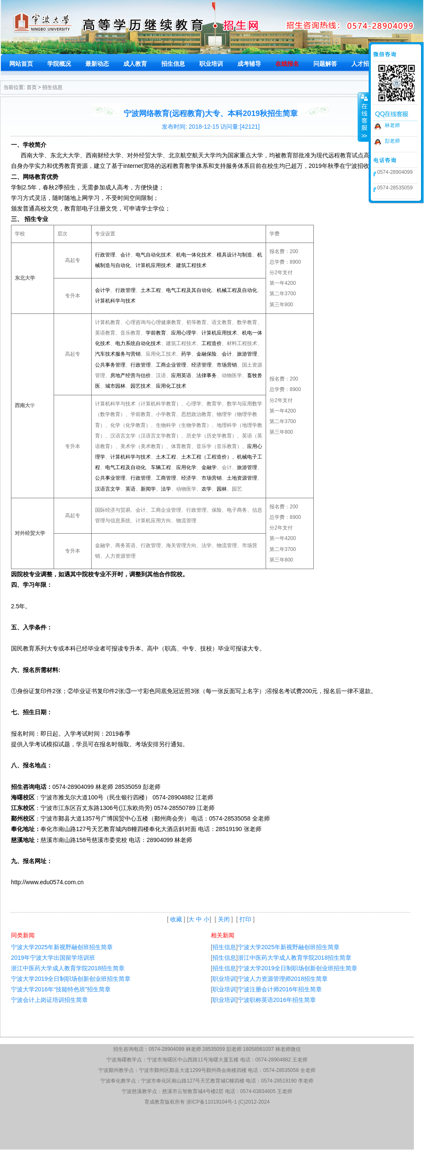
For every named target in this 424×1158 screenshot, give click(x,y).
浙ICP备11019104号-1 (211, 1102)
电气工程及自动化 (125, 467)
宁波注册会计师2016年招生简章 (280, 989)
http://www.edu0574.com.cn (47, 882)
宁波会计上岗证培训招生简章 (49, 999)
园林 (222, 489)
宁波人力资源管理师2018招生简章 (283, 978)
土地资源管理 (242, 478)
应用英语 (181, 375)
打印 (245, 919)
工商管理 (166, 478)
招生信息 (52, 87)
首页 (32, 87)
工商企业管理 (171, 365)
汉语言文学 (107, 489)
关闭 (224, 919)
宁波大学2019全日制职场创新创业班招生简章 (70, 978)
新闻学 (148, 489)
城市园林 (115, 386)
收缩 (364, 117)
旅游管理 (247, 354)
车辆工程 (161, 467)
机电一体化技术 (194, 255)
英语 (130, 489)
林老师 (392, 125)
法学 (166, 489)
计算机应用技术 (153, 265)
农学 (206, 489)
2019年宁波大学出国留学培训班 (53, 957)
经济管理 (201, 365)
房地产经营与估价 (130, 375)
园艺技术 (140, 386)
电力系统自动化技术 (138, 343)
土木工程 (151, 290)
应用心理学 (183, 333)
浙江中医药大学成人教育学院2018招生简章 (68, 968)
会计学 (102, 290)
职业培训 (224, 978)
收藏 (176, 919)
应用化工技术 (171, 386)
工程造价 (211, 343)
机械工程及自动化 (237, 290)
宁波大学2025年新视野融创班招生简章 (62, 947)
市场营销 (227, 365)
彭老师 (392, 141)
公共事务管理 (110, 365)
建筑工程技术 (191, 265)
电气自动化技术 (153, 255)
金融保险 (206, 354)
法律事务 (206, 375)
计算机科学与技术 (115, 301)
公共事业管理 (110, 478)
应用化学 (186, 467)
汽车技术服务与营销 (118, 354)
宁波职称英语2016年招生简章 (277, 999)
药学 (186, 354)
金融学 (209, 467)
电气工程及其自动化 (189, 290)
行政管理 (105, 255)
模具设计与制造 (234, 255)
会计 (125, 255)
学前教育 (156, 333)
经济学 (188, 478)
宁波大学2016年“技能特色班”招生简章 (61, 989)
